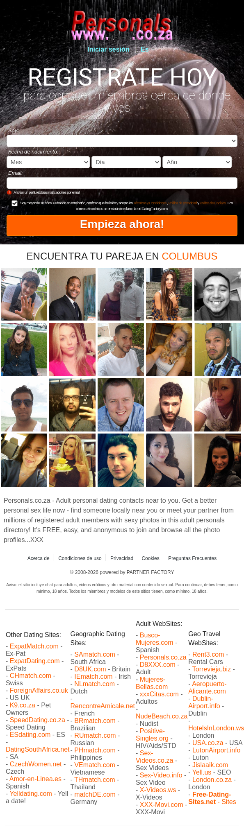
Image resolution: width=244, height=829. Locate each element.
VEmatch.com (95, 764)
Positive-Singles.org (152, 734)
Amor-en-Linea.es (35, 778)
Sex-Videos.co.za (154, 757)
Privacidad (122, 558)
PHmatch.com (95, 750)
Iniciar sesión (108, 49)
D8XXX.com (158, 664)
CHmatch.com (31, 675)
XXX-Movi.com (161, 804)
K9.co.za (23, 705)
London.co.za (212, 779)
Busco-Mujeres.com (154, 639)
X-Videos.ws (158, 789)
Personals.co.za (163, 657)
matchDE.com (95, 794)
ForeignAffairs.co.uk (39, 690)
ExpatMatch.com (34, 646)
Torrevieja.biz (211, 669)
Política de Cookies (213, 203)
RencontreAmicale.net (103, 706)
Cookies (150, 558)
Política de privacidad (182, 203)
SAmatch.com (94, 654)
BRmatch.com (94, 720)
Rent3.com (208, 654)
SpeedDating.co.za (37, 719)
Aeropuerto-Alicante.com (207, 687)
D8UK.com (90, 669)
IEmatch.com (93, 676)
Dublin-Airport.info (204, 702)
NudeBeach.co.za (161, 716)
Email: (15, 173)
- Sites (212, 798)
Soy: (13, 130)
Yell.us (202, 772)
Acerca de (38, 558)
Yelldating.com (30, 793)
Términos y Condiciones (150, 203)
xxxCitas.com (159, 694)
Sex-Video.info (161, 775)
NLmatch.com (94, 683)
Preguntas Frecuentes (192, 558)
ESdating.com (30, 734)
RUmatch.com (96, 735)
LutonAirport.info (216, 750)
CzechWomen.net (36, 764)
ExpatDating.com (35, 660)
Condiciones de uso (79, 558)
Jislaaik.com (210, 764)
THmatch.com (94, 779)
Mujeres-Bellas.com (152, 683)
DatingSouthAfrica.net (38, 749)
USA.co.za (207, 742)
